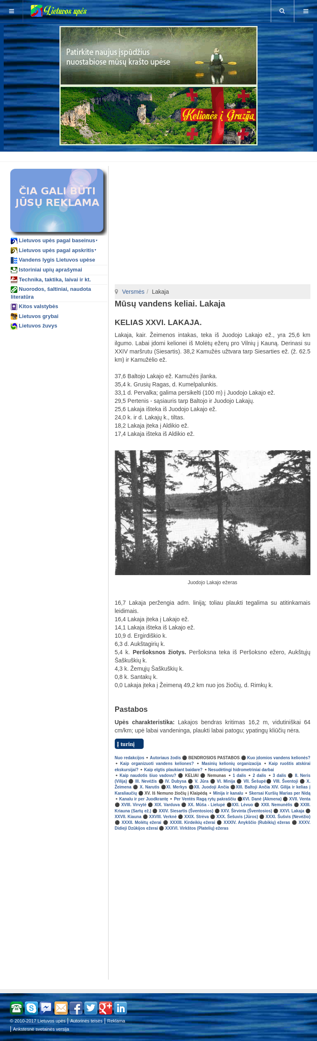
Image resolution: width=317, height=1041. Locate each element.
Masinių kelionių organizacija (231, 763)
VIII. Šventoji (285, 781)
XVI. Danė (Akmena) (262, 799)
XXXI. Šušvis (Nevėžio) (288, 816)
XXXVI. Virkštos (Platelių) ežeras (196, 828)
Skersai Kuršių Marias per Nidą (279, 793)
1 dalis (238, 775)
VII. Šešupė (255, 781)
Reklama (116, 1020)
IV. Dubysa (175, 781)
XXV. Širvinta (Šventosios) (246, 811)
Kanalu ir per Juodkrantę (143, 799)
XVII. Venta (299, 799)
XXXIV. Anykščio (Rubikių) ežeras (257, 822)
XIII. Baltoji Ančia (253, 787)
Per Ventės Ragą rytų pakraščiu (205, 799)
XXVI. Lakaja (291, 811)
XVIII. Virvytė (134, 804)
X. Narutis (150, 787)
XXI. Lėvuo (242, 804)
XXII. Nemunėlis (276, 804)
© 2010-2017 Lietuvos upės (38, 1020)
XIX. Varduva (167, 804)
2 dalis (259, 775)
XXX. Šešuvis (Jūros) (237, 816)
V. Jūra (201, 781)
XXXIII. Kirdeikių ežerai (192, 822)
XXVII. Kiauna (128, 816)
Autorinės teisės (86, 1020)
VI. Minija (226, 781)
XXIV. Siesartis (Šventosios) (185, 811)
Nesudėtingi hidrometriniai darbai (241, 769)
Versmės (133, 291)
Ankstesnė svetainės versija (41, 1029)
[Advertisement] (160, 155)
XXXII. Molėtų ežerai (141, 822)
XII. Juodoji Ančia (211, 787)
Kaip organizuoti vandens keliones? (157, 763)
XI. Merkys (176, 787)
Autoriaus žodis (165, 758)
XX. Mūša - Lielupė (206, 804)
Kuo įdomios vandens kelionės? (278, 758)
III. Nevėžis (146, 781)
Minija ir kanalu (228, 793)
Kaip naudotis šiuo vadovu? (148, 775)
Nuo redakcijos (129, 758)
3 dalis (279, 775)
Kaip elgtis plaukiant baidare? (173, 769)
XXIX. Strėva (197, 816)
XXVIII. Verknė (163, 816)
